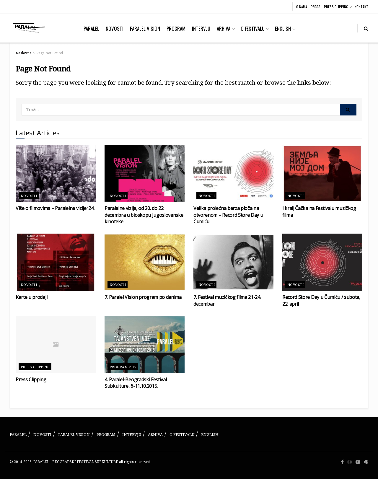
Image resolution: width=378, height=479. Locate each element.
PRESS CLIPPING (336, 6)
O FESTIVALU (253, 28)
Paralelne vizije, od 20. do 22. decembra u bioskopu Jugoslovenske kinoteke (144, 215)
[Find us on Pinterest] (366, 462)
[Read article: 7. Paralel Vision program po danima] (145, 262)
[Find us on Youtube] (358, 462)
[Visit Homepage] (29, 28)
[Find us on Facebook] (342, 462)
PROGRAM (176, 28)
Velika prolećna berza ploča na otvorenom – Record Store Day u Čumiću (228, 215)
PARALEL (91, 28)
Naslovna (24, 53)
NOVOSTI (114, 28)
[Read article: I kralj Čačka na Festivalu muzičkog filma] (322, 173)
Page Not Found (49, 53)
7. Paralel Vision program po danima (143, 297)
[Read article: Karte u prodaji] (56, 262)
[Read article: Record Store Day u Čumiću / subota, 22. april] (322, 262)
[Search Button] (366, 28)
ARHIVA (223, 28)
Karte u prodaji (31, 297)
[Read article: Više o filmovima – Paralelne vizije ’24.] (56, 173)
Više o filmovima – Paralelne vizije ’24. (55, 208)
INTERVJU (201, 28)
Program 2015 (123, 367)
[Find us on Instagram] (350, 462)
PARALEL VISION (145, 28)
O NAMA (301, 6)
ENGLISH (283, 28)
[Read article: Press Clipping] (56, 344)
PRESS (315, 6)
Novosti (29, 195)
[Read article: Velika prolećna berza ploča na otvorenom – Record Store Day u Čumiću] (233, 173)
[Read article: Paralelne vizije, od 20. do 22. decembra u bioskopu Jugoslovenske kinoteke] (145, 173)
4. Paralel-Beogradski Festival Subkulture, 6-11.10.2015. (136, 382)
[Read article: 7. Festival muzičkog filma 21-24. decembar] (233, 262)
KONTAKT (361, 6)
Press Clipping (35, 367)
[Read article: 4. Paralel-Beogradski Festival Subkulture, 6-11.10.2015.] (145, 344)
